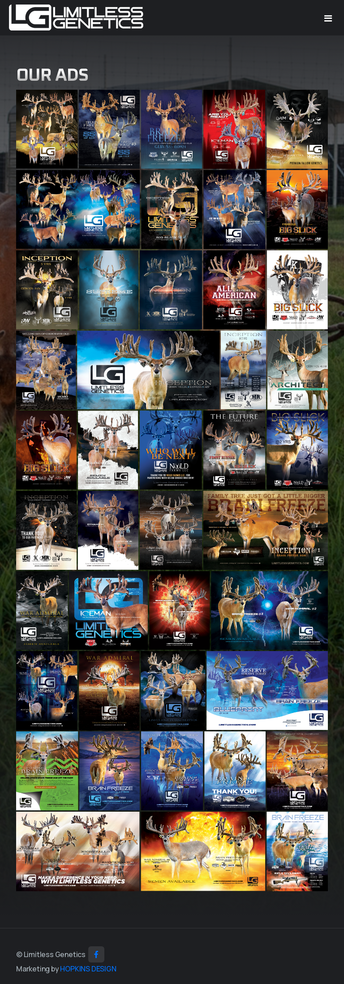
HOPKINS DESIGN (88, 969)
